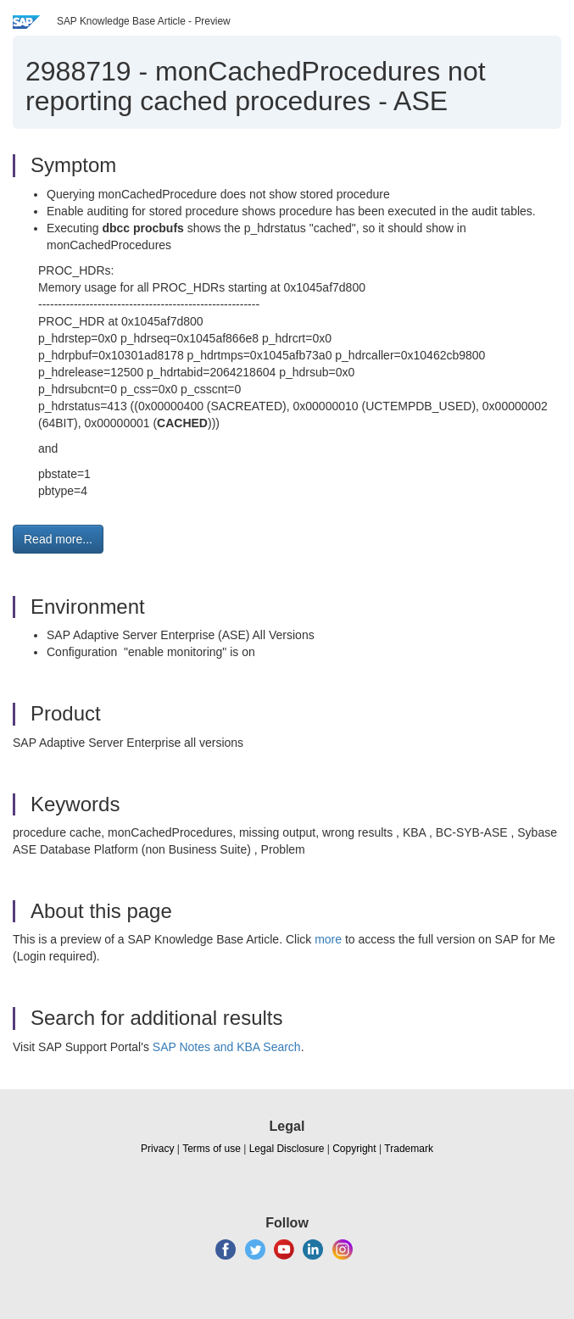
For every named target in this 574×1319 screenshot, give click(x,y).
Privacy (157, 1149)
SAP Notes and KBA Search (227, 1047)
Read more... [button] (58, 539)
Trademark (408, 1149)
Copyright (354, 1149)
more (328, 939)
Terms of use (211, 1149)
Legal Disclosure (287, 1149)
